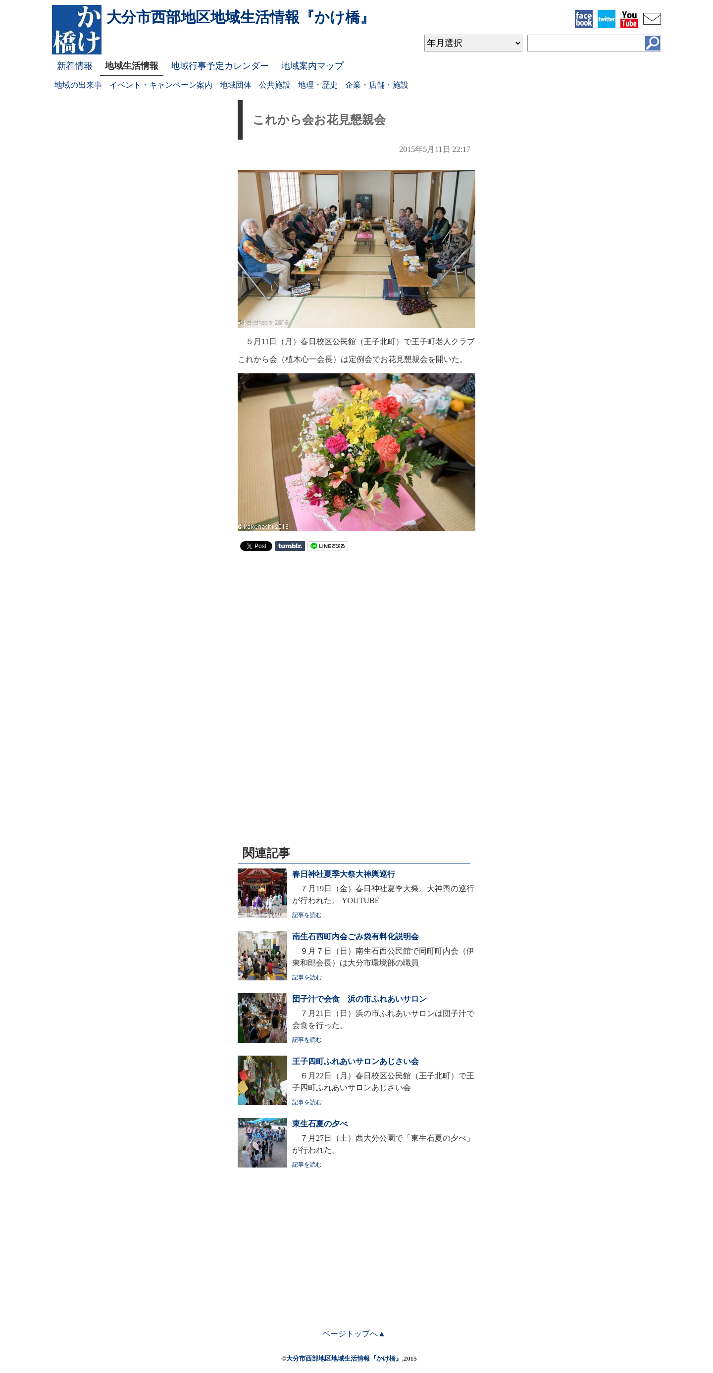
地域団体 (236, 85)
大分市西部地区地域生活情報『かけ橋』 (344, 1358)
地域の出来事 (78, 85)
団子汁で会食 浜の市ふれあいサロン (359, 999)
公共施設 (275, 85)
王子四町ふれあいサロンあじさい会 (355, 1061)
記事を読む (307, 915)
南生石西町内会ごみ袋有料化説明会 (355, 936)
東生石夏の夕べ (320, 1123)
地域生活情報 (131, 66)
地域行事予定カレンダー (220, 66)
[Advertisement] (356, 630)
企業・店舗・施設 (376, 85)
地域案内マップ (312, 66)
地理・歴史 (318, 85)
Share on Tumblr (290, 546)
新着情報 (75, 66)
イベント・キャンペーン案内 (160, 85)
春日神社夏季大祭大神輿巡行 (343, 874)
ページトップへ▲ (354, 1333)
